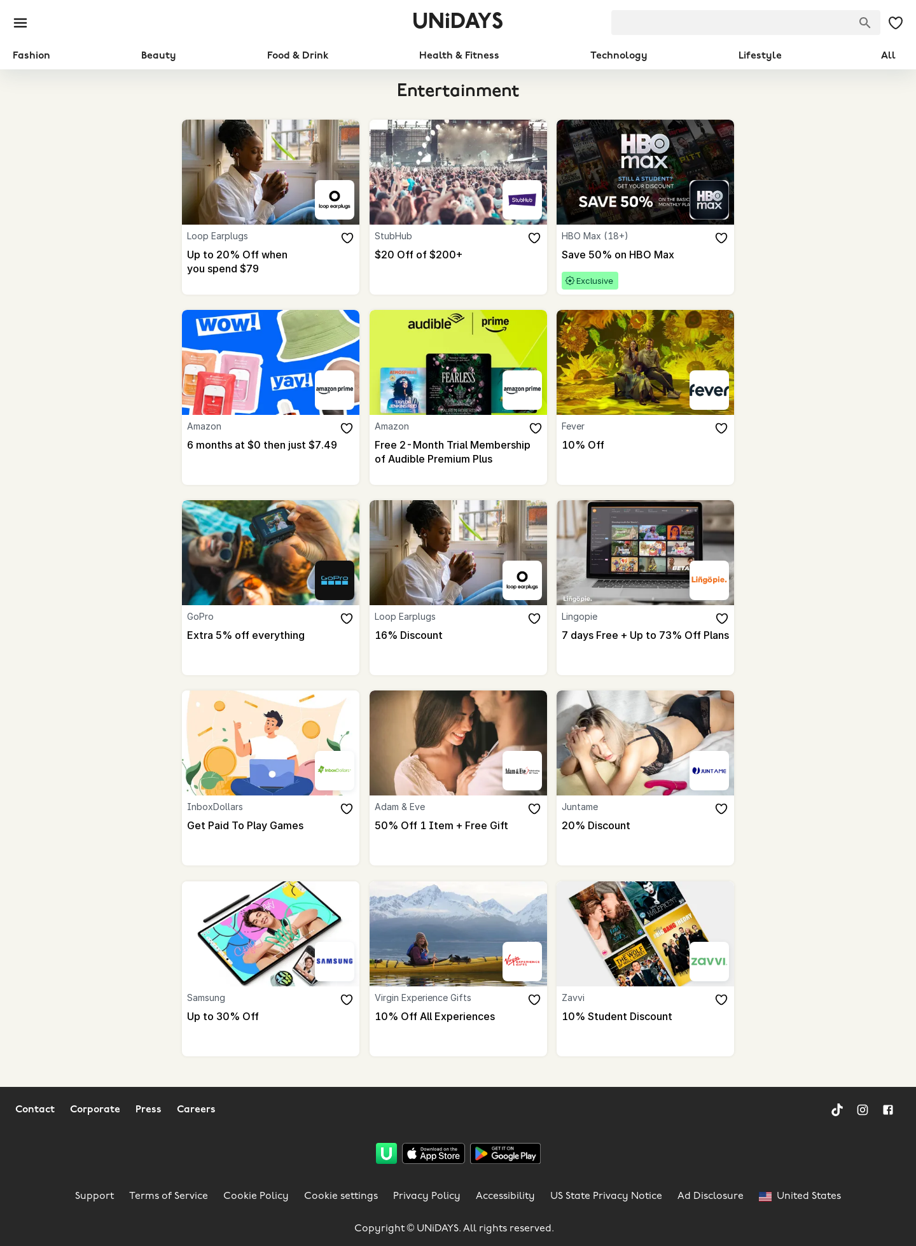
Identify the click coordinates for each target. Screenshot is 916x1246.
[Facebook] (888, 1110)
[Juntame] (709, 771)
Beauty (158, 56)
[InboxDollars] (334, 771)
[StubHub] (521, 200)
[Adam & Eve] (521, 771)
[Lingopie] (709, 580)
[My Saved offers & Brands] (895, 23)
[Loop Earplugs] (334, 200)
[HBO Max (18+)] (709, 200)
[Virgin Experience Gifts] (521, 961)
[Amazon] (334, 390)
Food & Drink (297, 56)
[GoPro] (334, 580)
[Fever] (709, 390)
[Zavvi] (709, 961)
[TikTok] (837, 1110)
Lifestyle (760, 56)
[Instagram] (862, 1110)
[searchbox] (746, 22)
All (888, 56)
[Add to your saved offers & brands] (347, 238)
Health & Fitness (459, 56)
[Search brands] (865, 23)
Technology (619, 56)
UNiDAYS (457, 22)
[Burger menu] (20, 23)
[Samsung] (334, 961)
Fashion (31, 56)
